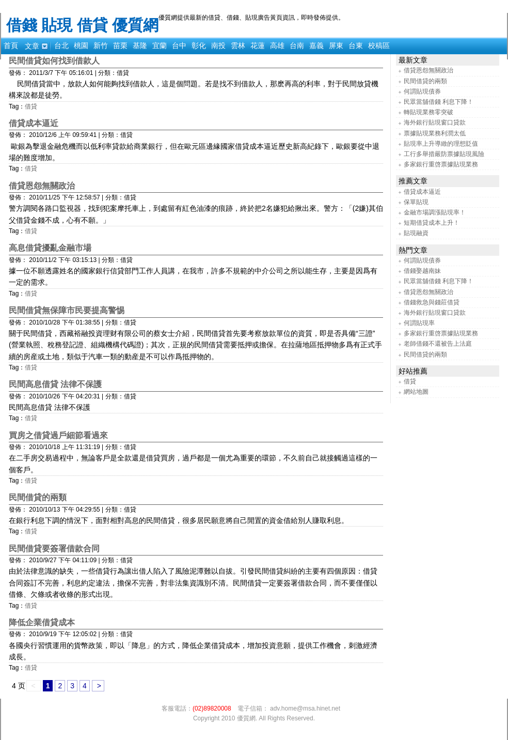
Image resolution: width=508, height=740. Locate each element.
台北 (61, 45)
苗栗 (120, 45)
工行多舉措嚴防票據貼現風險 (444, 154)
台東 (355, 45)
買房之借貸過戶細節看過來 (58, 435)
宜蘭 (159, 45)
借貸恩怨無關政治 (42, 185)
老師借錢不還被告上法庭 (438, 343)
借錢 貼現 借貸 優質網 (82, 25)
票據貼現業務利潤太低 (435, 133)
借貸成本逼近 (33, 123)
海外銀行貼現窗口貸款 (435, 122)
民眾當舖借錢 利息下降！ (438, 101)
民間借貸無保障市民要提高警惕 (66, 310)
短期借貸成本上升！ (431, 222)
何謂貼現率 (419, 323)
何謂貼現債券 (422, 91)
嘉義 (316, 45)
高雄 (277, 45)
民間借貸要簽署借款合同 (54, 548)
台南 (297, 45)
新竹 (100, 45)
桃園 (81, 45)
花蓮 (257, 45)
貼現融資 (416, 233)
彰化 (199, 45)
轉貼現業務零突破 (428, 112)
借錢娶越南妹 (422, 270)
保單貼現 (416, 202)
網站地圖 (416, 391)
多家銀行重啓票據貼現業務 (441, 164)
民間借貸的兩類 (38, 497)
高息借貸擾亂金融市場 (50, 247)
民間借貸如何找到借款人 (54, 60)
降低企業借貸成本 (42, 622)
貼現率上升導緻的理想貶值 (441, 143)
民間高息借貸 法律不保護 (55, 384)
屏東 (336, 45)
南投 (218, 45)
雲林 (238, 45)
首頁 (11, 45)
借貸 (31, 106)
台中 (179, 45)
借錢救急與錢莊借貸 (431, 302)
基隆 (140, 45)
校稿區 (379, 45)
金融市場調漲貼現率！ (435, 212)
